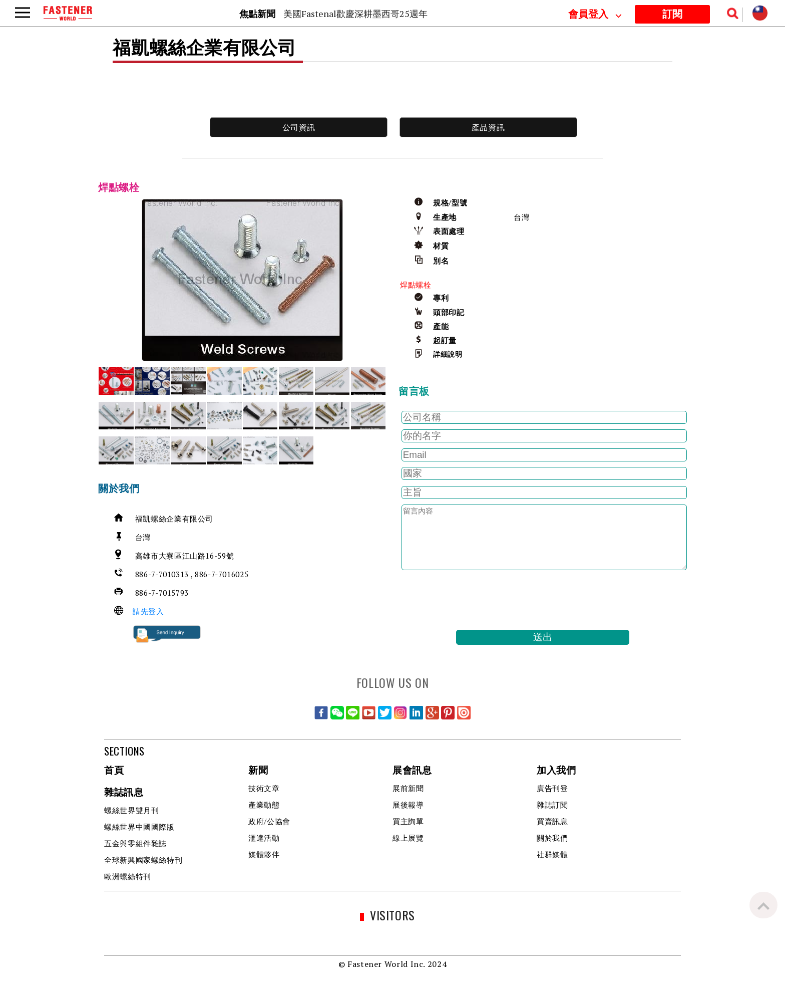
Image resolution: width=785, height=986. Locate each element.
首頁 (114, 771)
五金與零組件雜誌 (135, 843)
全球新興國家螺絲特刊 (143, 860)
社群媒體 (552, 854)
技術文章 (264, 788)
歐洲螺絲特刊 (127, 876)
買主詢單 (408, 821)
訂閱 (672, 14)
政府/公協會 (269, 821)
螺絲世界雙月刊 (131, 810)
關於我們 (552, 838)
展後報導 (408, 805)
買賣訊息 (552, 821)
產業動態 (264, 805)
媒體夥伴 (264, 854)
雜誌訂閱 (552, 805)
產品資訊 (488, 127)
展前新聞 (408, 788)
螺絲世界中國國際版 (139, 827)
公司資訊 (299, 127)
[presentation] (475, 600)
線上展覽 (408, 838)
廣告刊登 (552, 788)
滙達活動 (264, 838)
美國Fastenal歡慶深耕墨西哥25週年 (355, 14)
